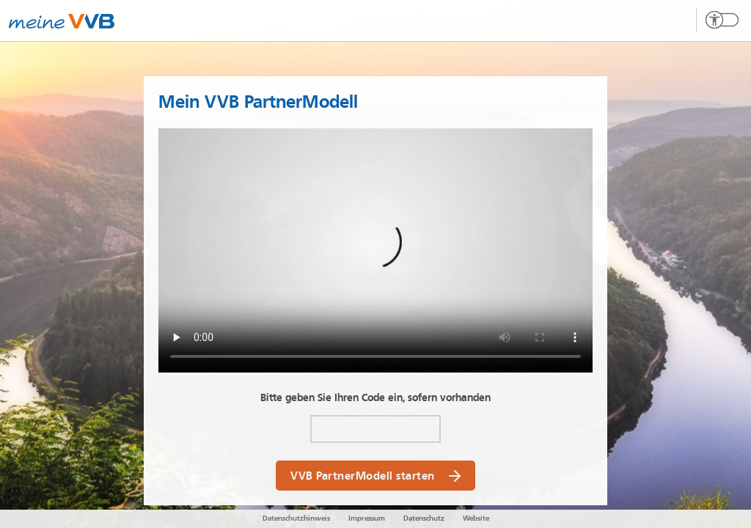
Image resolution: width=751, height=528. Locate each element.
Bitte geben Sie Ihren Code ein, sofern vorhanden (375, 398)
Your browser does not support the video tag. (375, 250)
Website (476, 518)
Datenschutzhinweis (296, 518)
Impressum (366, 518)
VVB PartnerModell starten (375, 476)
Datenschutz (423, 518)
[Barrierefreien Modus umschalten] (717, 20)
